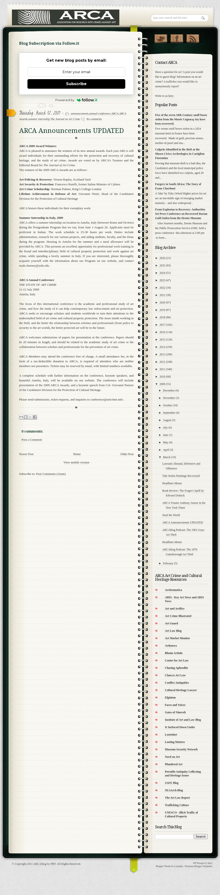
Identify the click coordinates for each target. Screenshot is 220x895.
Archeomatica (173, 590)
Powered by (76, 100)
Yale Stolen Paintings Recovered (181, 476)
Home (77, 454)
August (167, 420)
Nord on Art (172, 756)
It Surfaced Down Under (180, 727)
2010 (162, 376)
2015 (162, 339)
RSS (193, 37)
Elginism (170, 697)
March (166, 457)
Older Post (127, 454)
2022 (162, 287)
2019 (162, 310)
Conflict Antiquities (177, 682)
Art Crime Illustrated (178, 616)
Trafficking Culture (177, 805)
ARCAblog (40, 864)
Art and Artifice (174, 608)
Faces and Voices (175, 705)
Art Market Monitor (177, 638)
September (169, 412)
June (165, 435)
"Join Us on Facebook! (177, 37)
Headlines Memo (172, 483)
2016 (162, 332)
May (165, 442)
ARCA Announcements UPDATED (182, 522)
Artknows (171, 645)
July (165, 427)
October (167, 405)
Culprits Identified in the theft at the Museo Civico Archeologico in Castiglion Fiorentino (179, 154)
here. (171, 96)
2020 (162, 302)
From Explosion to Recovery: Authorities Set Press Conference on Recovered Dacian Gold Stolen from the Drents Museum (181, 214)
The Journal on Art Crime (65, 119)
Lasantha (178, 866)
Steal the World (171, 515)
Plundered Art (173, 764)
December (169, 390)
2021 (162, 295)
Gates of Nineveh (175, 712)
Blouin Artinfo (174, 653)
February (168, 563)
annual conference (100, 113)
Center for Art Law (177, 660)
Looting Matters (175, 742)
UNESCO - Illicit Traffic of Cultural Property (181, 814)
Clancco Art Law (175, 675)
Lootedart (171, 734)
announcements (80, 113)
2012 (162, 361)
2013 (162, 354)
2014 (162, 347)
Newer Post (26, 454)
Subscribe (76, 84)
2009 (162, 384)
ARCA (114, 113)
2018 (162, 317)
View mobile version (76, 462)
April (166, 449)
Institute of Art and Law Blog (183, 719)
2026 (162, 258)
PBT (53, 864)
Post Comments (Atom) (51, 474)
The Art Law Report (177, 797)
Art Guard (171, 623)
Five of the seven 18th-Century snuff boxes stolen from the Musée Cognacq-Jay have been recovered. (181, 119)
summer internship (39, 119)
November (169, 398)
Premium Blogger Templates (198, 866)
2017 (162, 324)
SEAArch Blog (174, 790)
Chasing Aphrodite (176, 668)
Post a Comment (31, 439)
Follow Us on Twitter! (161, 37)
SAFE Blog (171, 783)
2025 (162, 265)
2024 (162, 273)
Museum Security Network (181, 749)
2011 (162, 369)
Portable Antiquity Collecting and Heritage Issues (183, 773)
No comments (94, 119)
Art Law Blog (173, 630)
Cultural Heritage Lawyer (181, 690)
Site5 (209, 863)
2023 (162, 280)
